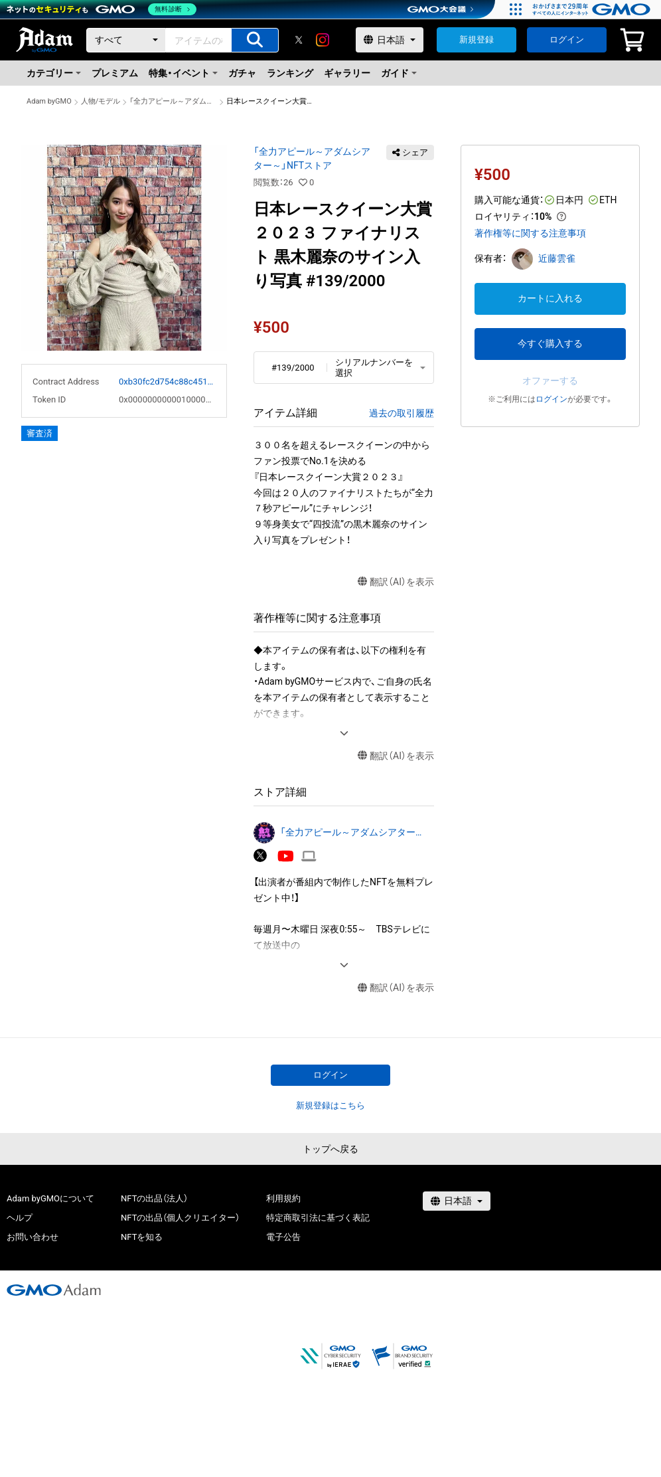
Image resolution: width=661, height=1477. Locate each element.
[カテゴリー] (126, 40)
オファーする (550, 380)
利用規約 (283, 1198)
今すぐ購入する (550, 343)
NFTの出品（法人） (154, 1198)
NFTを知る (142, 1237)
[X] (298, 39)
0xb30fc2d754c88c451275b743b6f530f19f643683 (167, 382)
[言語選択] (389, 39)
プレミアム (115, 73)
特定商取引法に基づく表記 (318, 1218)
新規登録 (476, 39)
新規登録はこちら (330, 1105)
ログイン (567, 39)
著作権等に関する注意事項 (530, 233)
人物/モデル (101, 101)
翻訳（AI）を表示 (396, 582)
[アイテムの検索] (255, 40)
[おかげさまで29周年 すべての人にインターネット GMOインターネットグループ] (593, 9)
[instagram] (322, 39)
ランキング (290, 73)
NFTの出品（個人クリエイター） (180, 1218)
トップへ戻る (330, 1149)
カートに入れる (550, 298)
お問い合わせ (32, 1237)
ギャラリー (347, 73)
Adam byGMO (49, 101)
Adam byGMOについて (50, 1198)
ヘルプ (20, 1218)
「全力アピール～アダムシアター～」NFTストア (173, 101)
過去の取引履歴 (401, 413)
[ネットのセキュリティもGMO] (101, 9)
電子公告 (283, 1237)
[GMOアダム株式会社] (54, 1290)
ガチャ (242, 73)
